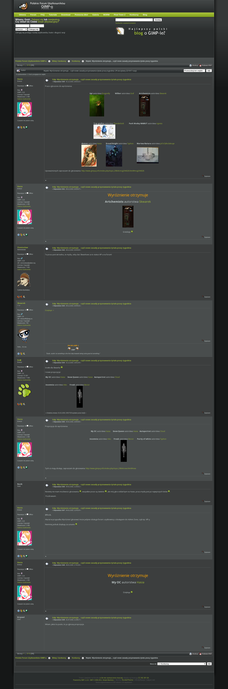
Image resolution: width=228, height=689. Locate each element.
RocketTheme (127, 680)
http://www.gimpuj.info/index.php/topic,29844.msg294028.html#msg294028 (112, 171)
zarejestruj (53, 19)
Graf (132, 93)
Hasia (20, 79)
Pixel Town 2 (119, 15)
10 (29, 65)
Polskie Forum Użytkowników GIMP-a (30, 61)
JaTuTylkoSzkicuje (167, 143)
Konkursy (134, 15)
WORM (106, 15)
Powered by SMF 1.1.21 (81, 680)
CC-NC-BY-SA (143, 678)
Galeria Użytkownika (24, 99)
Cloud (117, 377)
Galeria (95, 15)
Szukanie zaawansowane (125, 23)
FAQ (42, 15)
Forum (33, 15)
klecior (87, 385)
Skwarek (163, 93)
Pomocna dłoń (81, 15)
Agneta (159, 123)
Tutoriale (53, 15)
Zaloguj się (37, 19)
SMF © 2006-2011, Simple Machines (102, 680)
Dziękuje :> (49, 310)
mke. (65, 385)
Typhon (130, 143)
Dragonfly (106, 93)
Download (65, 15)
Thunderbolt (119, 123)
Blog (145, 15)
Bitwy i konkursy (59, 61)
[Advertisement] (69, 49)
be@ (19, 360)
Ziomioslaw (22, 247)
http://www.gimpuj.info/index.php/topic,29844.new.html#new (111, 468)
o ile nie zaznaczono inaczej (111, 678)
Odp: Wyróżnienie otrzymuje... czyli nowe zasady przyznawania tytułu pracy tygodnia (91, 79)
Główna (22, 15)
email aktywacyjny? (48, 21)
